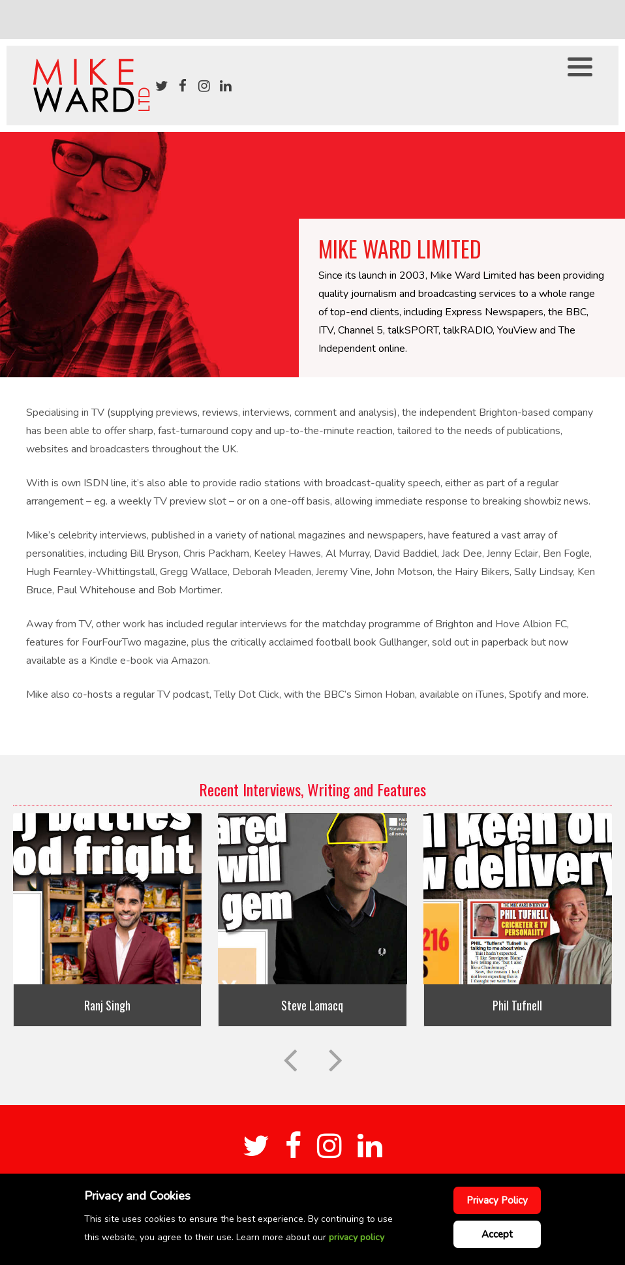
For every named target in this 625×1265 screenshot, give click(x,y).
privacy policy (356, 1237)
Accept (497, 1234)
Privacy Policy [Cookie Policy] (497, 1200)
